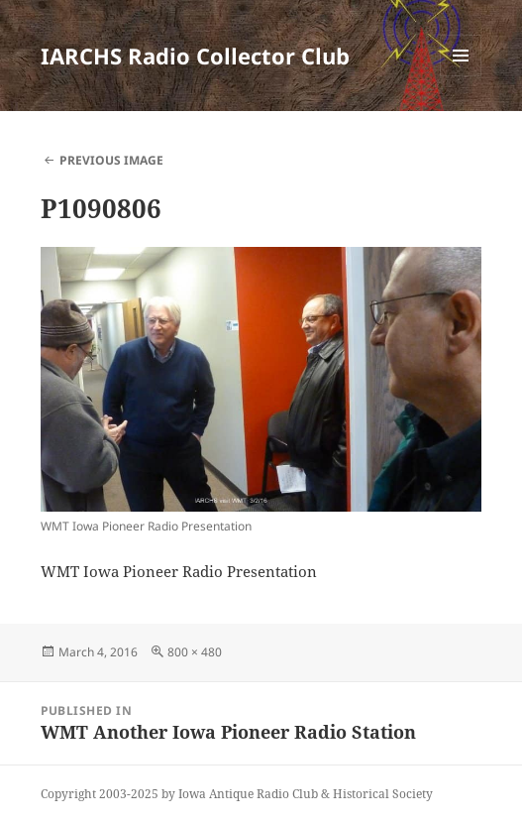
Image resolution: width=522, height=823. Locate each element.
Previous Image (111, 160)
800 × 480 (194, 652)
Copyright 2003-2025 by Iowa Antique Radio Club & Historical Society (237, 793)
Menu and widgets (461, 75)
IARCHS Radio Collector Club (195, 55)
